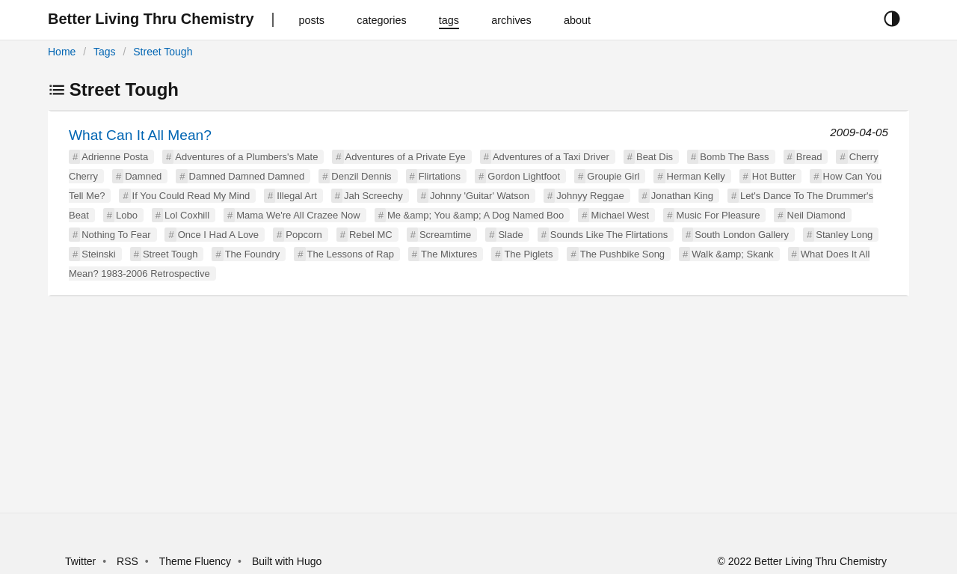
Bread (809, 156)
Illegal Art (296, 195)
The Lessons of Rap (350, 254)
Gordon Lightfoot (523, 176)
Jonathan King (682, 195)
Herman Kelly (696, 176)
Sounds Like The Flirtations (609, 234)
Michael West (620, 215)
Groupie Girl (613, 176)
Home (62, 52)
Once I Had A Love (218, 234)
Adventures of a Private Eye (405, 156)
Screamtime (445, 234)
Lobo (127, 215)
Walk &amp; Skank (732, 254)
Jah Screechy (373, 195)
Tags (104, 52)
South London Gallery (742, 234)
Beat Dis (654, 156)
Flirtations (440, 176)
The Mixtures (449, 254)
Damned (143, 176)
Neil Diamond (816, 215)
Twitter (80, 561)
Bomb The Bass (734, 156)
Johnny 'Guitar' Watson (479, 195)
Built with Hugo (286, 561)
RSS (127, 561)
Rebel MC (371, 234)
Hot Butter (774, 176)
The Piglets (528, 254)
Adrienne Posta (114, 156)
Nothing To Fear (115, 234)
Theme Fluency (196, 561)
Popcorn (303, 234)
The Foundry (252, 254)
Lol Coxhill (186, 215)
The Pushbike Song (622, 254)
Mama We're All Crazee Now (298, 215)
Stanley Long (844, 234)
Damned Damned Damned (247, 176)
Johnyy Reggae (590, 195)
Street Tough (162, 52)
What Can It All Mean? (140, 135)
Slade (510, 234)
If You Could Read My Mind (191, 195)
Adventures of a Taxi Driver (551, 156)
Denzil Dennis (361, 176)
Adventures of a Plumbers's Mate (246, 156)
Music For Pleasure (718, 215)
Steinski (98, 254)
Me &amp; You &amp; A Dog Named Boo (475, 215)
